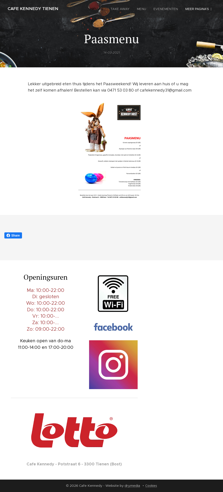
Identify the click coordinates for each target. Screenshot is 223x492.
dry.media (132, 485)
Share (13, 235)
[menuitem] (100, 8)
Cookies (151, 486)
